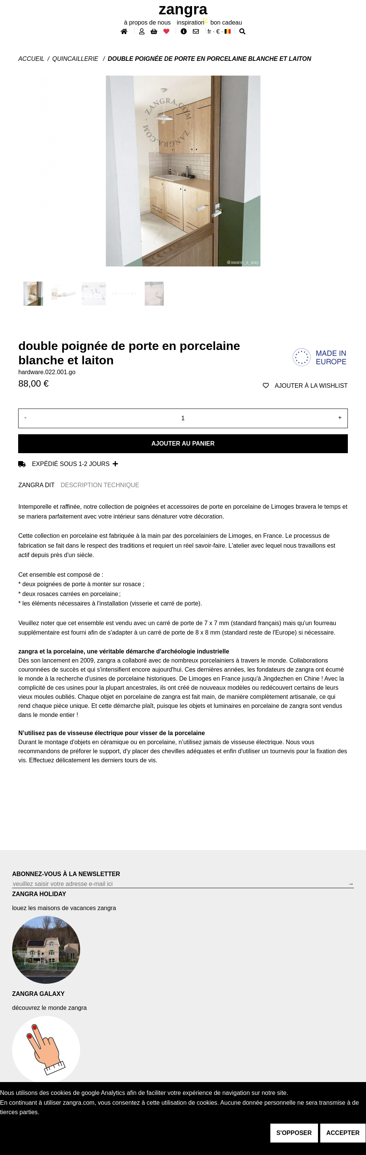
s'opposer (294, 1133)
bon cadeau (226, 22)
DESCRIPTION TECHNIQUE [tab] (99, 485)
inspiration (191, 22)
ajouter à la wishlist (305, 385)
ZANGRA (183, 9)
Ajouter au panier (182, 443)
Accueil (31, 59)
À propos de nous (147, 22)
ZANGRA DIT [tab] (36, 485)
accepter (343, 1133)
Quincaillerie (76, 59)
